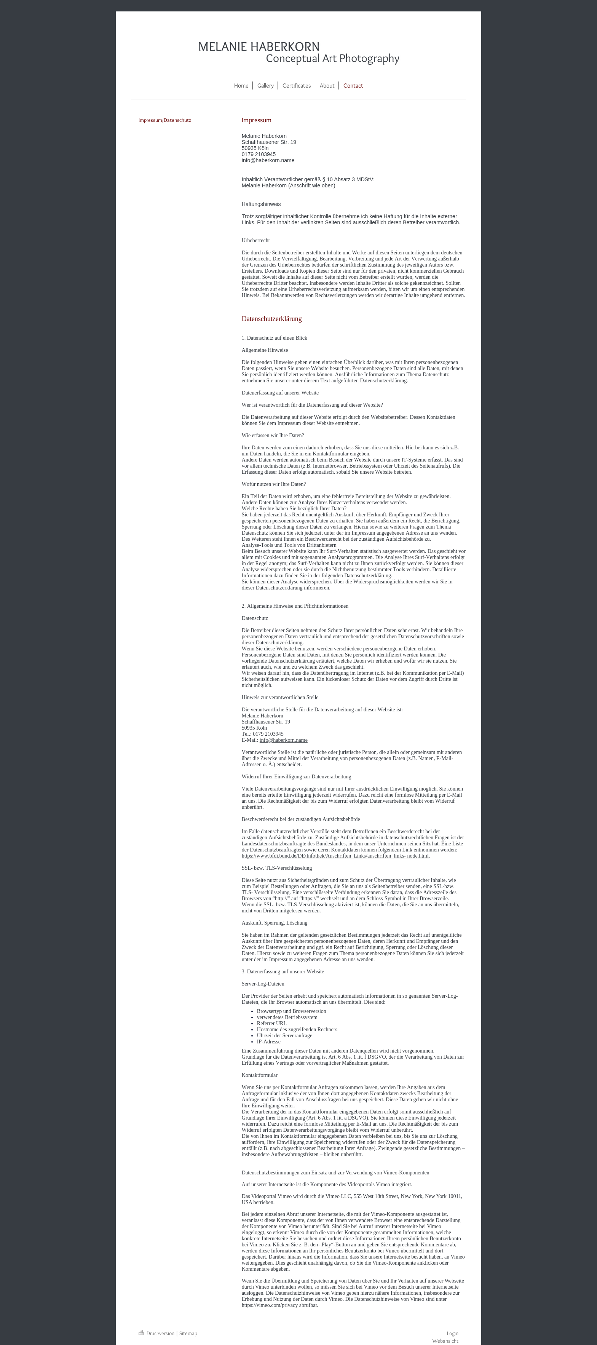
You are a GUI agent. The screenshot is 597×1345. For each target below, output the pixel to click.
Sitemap (188, 1333)
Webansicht (445, 1340)
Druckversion (157, 1333)
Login (452, 1333)
